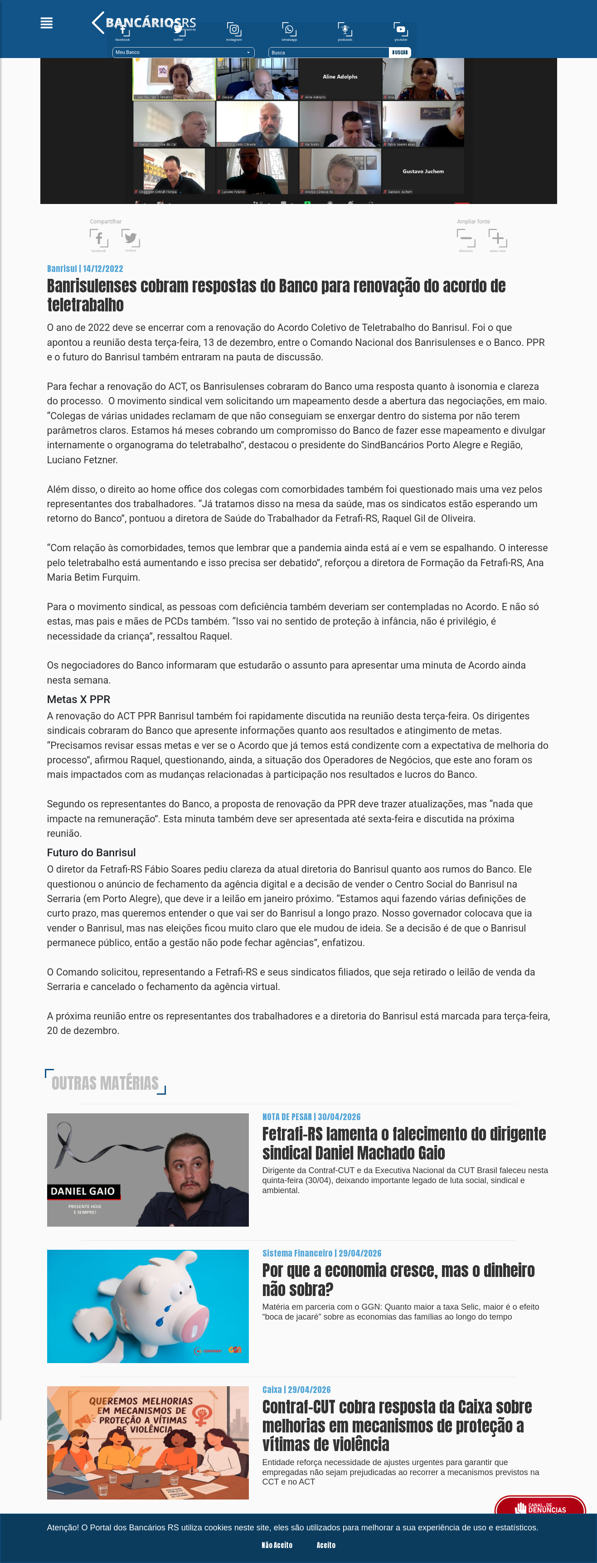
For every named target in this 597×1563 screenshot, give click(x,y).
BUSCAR (546, 35)
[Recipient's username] (486, 35)
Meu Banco (321, 35)
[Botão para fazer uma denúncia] (540, 1511)
